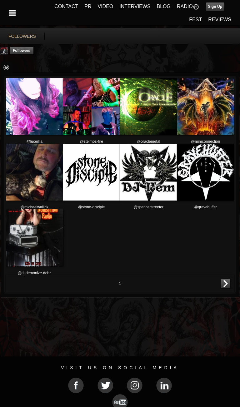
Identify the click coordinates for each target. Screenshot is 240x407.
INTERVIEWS (134, 6)
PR (87, 6)
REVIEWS (219, 19)
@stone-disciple (91, 207)
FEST (195, 19)
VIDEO (105, 6)
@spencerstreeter (148, 207)
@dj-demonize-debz (34, 273)
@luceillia (34, 141)
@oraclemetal (148, 141)
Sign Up (215, 6)
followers (22, 36)
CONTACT (66, 6)
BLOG (164, 6)
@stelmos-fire (91, 141)
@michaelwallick (34, 207)
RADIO (185, 6)
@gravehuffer (205, 207)
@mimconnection (205, 141)
